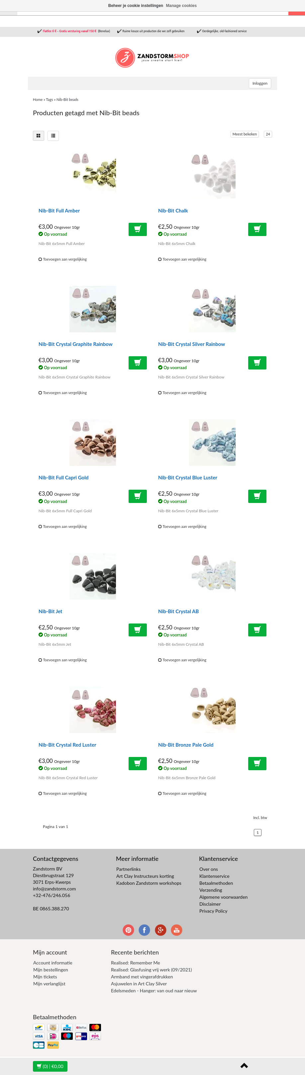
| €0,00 (50, 1066)
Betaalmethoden (216, 883)
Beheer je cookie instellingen (135, 5)
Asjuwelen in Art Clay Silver (139, 983)
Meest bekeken (245, 134)
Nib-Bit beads (67, 99)
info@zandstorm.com (54, 888)
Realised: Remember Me (135, 962)
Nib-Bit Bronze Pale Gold (185, 745)
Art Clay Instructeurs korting (145, 876)
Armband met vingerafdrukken (142, 976)
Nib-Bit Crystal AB (178, 611)
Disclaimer (210, 904)
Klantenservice (214, 876)
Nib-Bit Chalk (173, 210)
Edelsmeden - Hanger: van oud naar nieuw (154, 990)
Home (38, 99)
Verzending (210, 890)
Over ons (208, 869)
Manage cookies (181, 5)
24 (268, 134)
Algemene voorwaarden (223, 897)
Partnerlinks (128, 869)
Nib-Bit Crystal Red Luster (67, 745)
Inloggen (260, 83)
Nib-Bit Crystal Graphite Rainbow (76, 344)
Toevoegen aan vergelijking (63, 259)
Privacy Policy (213, 911)
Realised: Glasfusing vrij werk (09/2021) (151, 969)
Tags (49, 99)
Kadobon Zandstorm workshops (148, 883)
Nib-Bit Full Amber (59, 210)
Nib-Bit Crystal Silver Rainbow (191, 344)
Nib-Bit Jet (50, 611)
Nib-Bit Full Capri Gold (63, 477)
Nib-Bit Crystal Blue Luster (187, 477)
